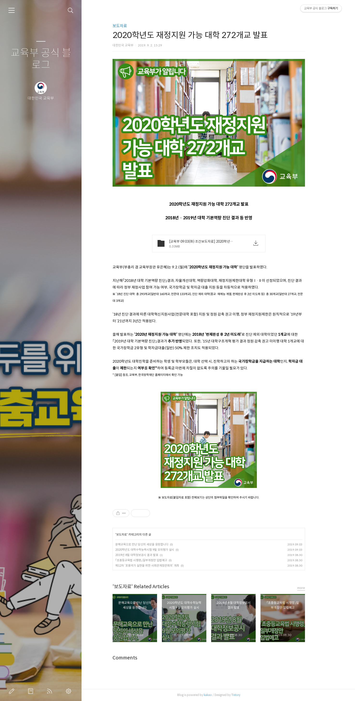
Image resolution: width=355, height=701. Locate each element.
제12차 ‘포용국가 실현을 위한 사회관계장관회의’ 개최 (157, 565)
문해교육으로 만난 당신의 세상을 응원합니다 (151, 544)
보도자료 (129, 25)
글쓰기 (12, 691)
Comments (134, 658)
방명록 (31, 691)
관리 (69, 691)
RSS (50, 691)
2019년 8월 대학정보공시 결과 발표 (146, 555)
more (311, 588)
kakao (217, 695)
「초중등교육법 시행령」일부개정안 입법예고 (151, 560)
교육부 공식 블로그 (41, 59)
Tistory (245, 695)
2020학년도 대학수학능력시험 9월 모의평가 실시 (154, 549)
